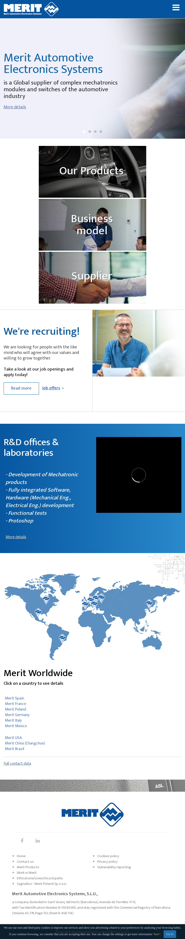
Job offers (51, 388)
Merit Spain (14, 698)
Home (21, 856)
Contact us (25, 862)
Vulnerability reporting (114, 867)
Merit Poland (15, 709)
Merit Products (28, 867)
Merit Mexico (16, 726)
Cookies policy (108, 856)
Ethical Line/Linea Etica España (40, 878)
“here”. (157, 934)
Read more (21, 388)
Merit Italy (13, 720)
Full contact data (17, 763)
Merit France (15, 703)
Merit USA (13, 737)
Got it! (170, 934)
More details (15, 107)
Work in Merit (27, 873)
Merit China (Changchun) (25, 743)
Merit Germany (17, 714)
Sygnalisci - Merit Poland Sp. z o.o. (42, 884)
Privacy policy (107, 862)
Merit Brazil (14, 748)
